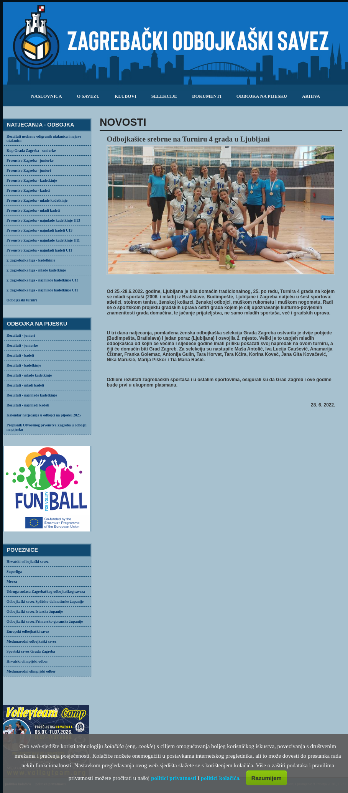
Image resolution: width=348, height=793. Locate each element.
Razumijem (266, 778)
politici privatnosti (173, 778)
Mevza (12, 581)
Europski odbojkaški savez (28, 631)
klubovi (125, 96)
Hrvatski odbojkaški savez (28, 561)
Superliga (14, 571)
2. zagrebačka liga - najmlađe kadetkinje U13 (42, 280)
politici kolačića (220, 778)
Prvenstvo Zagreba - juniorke (30, 160)
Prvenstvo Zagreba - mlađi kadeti (33, 210)
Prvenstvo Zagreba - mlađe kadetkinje (37, 200)
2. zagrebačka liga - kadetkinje (31, 260)
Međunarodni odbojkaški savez (31, 641)
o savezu (88, 96)
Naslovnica (46, 96)
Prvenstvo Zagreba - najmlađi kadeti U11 (39, 250)
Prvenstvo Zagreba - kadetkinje (32, 180)
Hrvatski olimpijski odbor (27, 661)
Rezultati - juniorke (22, 345)
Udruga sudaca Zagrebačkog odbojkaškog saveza (46, 591)
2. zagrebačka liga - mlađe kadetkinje (36, 270)
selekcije (164, 96)
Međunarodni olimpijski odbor (31, 671)
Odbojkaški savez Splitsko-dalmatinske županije (45, 601)
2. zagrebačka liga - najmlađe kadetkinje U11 (42, 290)
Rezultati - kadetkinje (24, 365)
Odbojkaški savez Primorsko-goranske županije (45, 621)
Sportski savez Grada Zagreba (31, 651)
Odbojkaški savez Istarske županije (35, 611)
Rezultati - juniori (21, 335)
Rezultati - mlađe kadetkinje (29, 375)
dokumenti (207, 96)
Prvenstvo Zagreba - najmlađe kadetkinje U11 (43, 240)
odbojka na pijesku (261, 96)
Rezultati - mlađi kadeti (25, 385)
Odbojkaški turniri (22, 300)
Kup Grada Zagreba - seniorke (31, 150)
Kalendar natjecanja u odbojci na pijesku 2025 (44, 415)
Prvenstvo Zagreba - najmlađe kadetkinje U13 (43, 220)
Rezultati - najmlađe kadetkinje (32, 395)
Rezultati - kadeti (20, 355)
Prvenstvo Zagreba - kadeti (28, 190)
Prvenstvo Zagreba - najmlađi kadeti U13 (39, 230)
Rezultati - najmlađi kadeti (28, 405)
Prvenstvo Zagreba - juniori (29, 170)
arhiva (311, 96)
